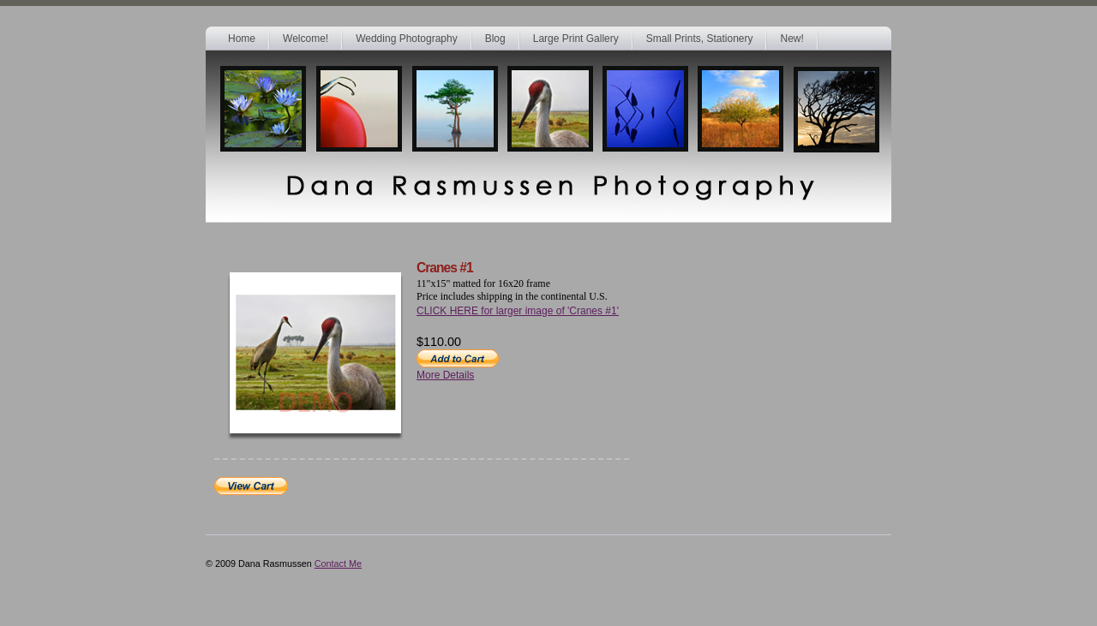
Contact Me (338, 563)
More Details (445, 375)
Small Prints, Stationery (699, 39)
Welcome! (305, 39)
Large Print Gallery (576, 39)
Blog (495, 39)
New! (791, 39)
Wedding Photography (407, 39)
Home (241, 39)
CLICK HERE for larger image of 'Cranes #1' (518, 311)
